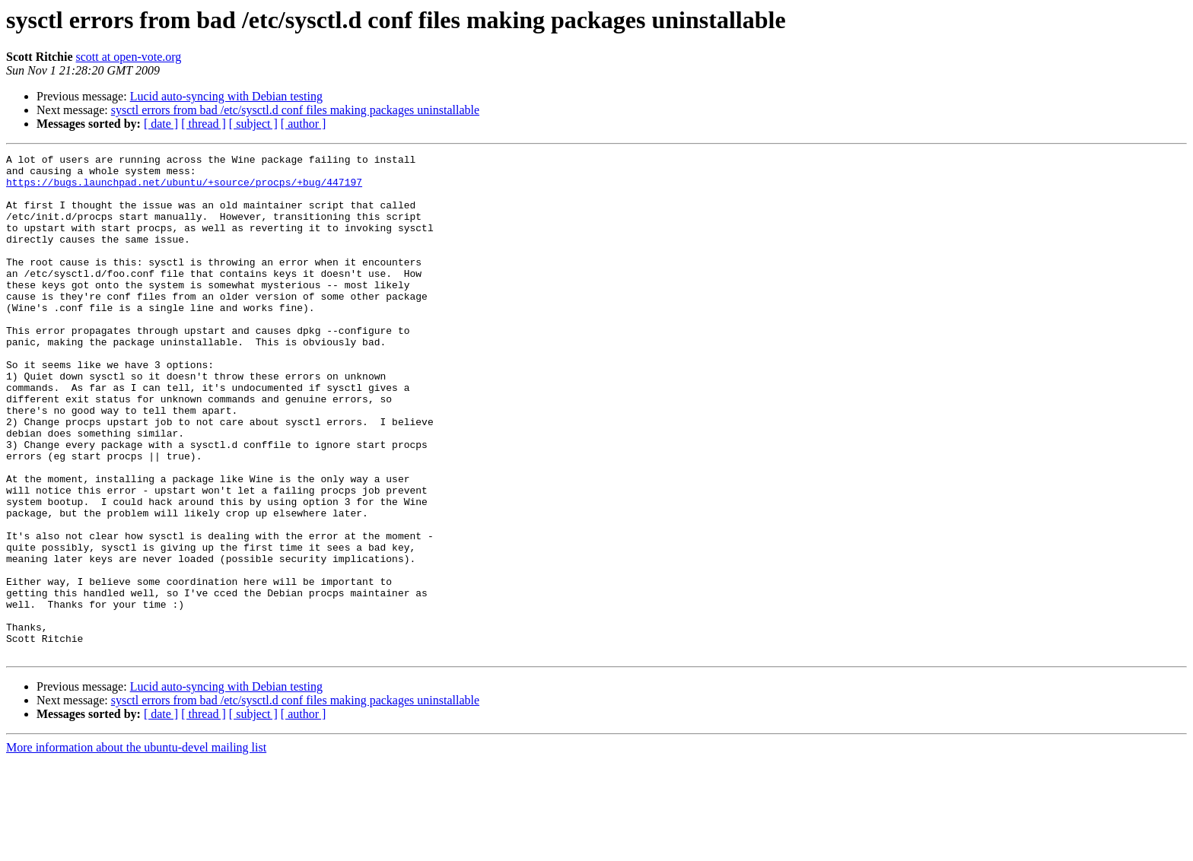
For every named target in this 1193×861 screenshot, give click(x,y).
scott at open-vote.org (129, 56)
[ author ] (303, 123)
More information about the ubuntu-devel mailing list (136, 847)
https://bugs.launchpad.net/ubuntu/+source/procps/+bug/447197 (184, 188)
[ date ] (161, 123)
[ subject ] (253, 123)
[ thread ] (203, 123)
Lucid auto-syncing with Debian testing (226, 96)
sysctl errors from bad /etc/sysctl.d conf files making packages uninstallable (295, 109)
